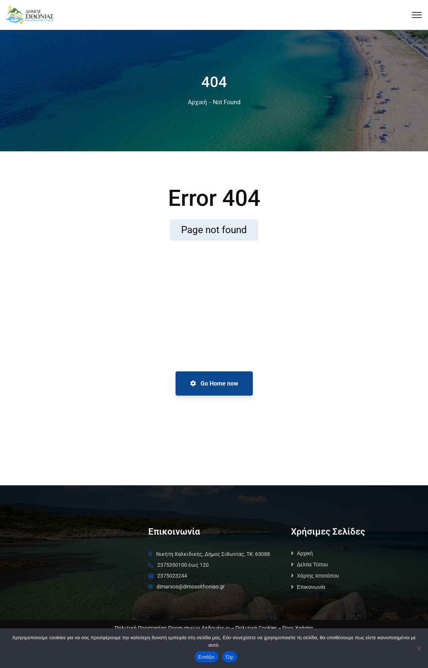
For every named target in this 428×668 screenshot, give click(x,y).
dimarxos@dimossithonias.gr (190, 587)
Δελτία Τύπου (312, 564)
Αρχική (197, 102)
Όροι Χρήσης (297, 628)
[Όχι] (418, 648)
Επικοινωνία (311, 587)
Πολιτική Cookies (256, 628)
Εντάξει (206, 657)
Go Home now (214, 383)
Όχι (230, 657)
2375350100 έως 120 (183, 565)
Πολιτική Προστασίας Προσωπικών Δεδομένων (172, 628)
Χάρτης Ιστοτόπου (318, 575)
